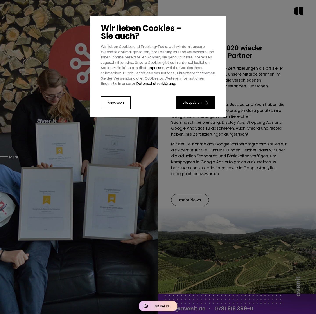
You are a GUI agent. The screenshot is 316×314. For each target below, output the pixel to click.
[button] (195, 102)
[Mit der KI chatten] (158, 306)
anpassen (155, 67)
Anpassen (116, 102)
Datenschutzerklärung (155, 83)
